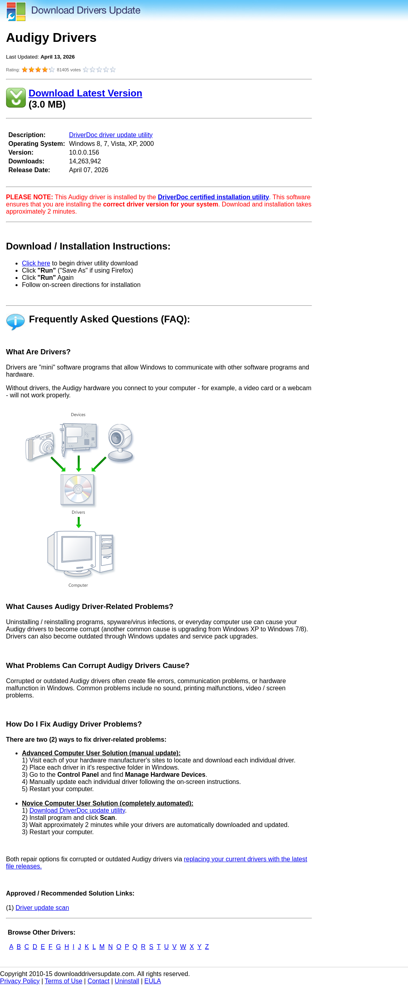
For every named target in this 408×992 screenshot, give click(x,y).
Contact (99, 981)
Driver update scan (42, 907)
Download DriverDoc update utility (77, 810)
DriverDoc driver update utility (111, 135)
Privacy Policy (20, 981)
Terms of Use (63, 981)
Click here (36, 263)
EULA (152, 981)
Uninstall (127, 981)
